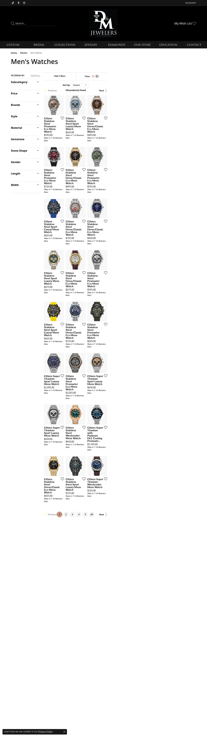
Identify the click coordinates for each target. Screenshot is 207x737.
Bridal (39, 45)
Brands (15, 105)
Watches (23, 53)
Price (14, 93)
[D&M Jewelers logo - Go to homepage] (103, 23)
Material (16, 127)
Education (168, 45)
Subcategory (19, 82)
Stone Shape (19, 150)
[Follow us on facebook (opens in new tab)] (19, 3)
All (136, 645)
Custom (13, 45)
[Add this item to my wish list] (91, 147)
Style (14, 116)
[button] (190, 3)
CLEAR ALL (35, 76)
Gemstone (17, 139)
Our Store (142, 45)
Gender (16, 162)
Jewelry (90, 45)
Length (15, 173)
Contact (194, 45)
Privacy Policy (45, 731)
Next (190, 90)
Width (15, 185)
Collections (64, 45)
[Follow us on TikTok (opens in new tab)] (13, 3)
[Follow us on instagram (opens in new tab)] (24, 3)
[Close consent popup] (64, 732)
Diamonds (116, 45)
